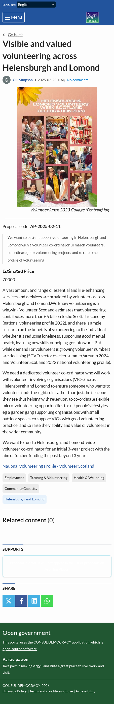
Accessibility (85, 691)
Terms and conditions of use (51, 691)
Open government (27, 632)
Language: (9, 4)
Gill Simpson (23, 80)
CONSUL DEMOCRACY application (61, 642)
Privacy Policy (15, 691)
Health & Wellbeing (89, 478)
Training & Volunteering (48, 478)
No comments (77, 80)
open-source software (20, 649)
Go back (13, 34)
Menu (13, 17)
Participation (15, 659)
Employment (14, 478)
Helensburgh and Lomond (25, 499)
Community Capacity (21, 489)
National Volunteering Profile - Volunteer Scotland (48, 466)
